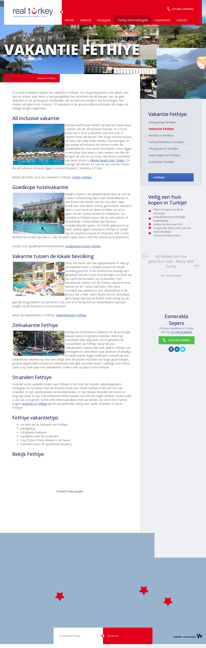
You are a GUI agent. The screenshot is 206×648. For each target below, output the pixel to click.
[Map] (103, 588)
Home (69, 20)
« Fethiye (159, 177)
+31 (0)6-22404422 (181, 332)
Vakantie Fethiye (161, 129)
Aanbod (85, 20)
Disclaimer (113, 635)
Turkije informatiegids (132, 20)
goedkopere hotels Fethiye (83, 246)
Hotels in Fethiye (161, 135)
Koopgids (104, 20)
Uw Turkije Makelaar (33, 12)
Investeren (162, 20)
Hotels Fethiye (81, 177)
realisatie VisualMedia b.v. (187, 636)
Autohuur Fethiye (161, 162)
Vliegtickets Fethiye (164, 149)
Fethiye (28, 78)
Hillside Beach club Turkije (107, 160)
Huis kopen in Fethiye (164, 155)
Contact (182, 20)
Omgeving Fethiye (162, 122)
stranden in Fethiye (34, 404)
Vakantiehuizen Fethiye (71, 315)
